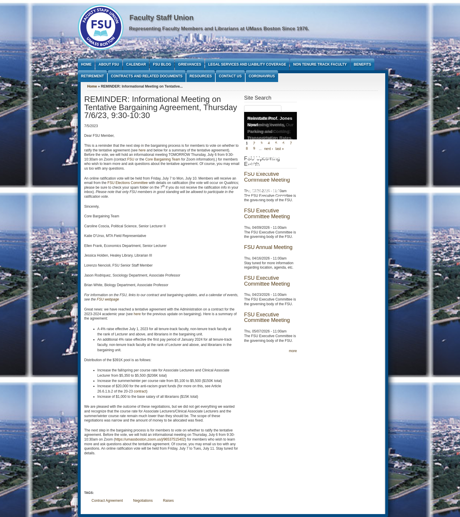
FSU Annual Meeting (268, 247)
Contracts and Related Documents (146, 76)
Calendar (136, 64)
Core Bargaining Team (162, 159)
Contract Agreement (107, 501)
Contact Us (230, 76)
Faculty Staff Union (161, 17)
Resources (201, 76)
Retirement (92, 76)
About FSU (109, 64)
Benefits (362, 64)
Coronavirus (262, 76)
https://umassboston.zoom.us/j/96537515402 (150, 439)
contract (140, 391)
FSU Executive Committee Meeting (267, 213)
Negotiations (143, 501)
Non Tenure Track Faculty (319, 64)
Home (86, 64)
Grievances (189, 64)
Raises (168, 501)
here (142, 150)
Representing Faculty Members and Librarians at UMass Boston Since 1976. (219, 28)
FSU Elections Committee (127, 183)
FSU (131, 159)
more (293, 351)
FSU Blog (162, 64)
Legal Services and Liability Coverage (247, 64)
